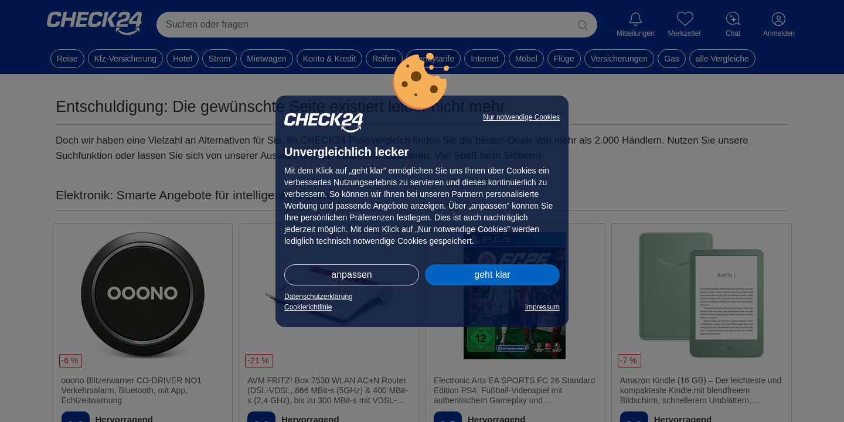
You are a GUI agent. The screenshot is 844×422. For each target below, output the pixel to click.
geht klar (492, 275)
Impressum (542, 307)
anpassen (351, 275)
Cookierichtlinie (308, 307)
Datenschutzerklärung (318, 296)
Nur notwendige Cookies (521, 117)
